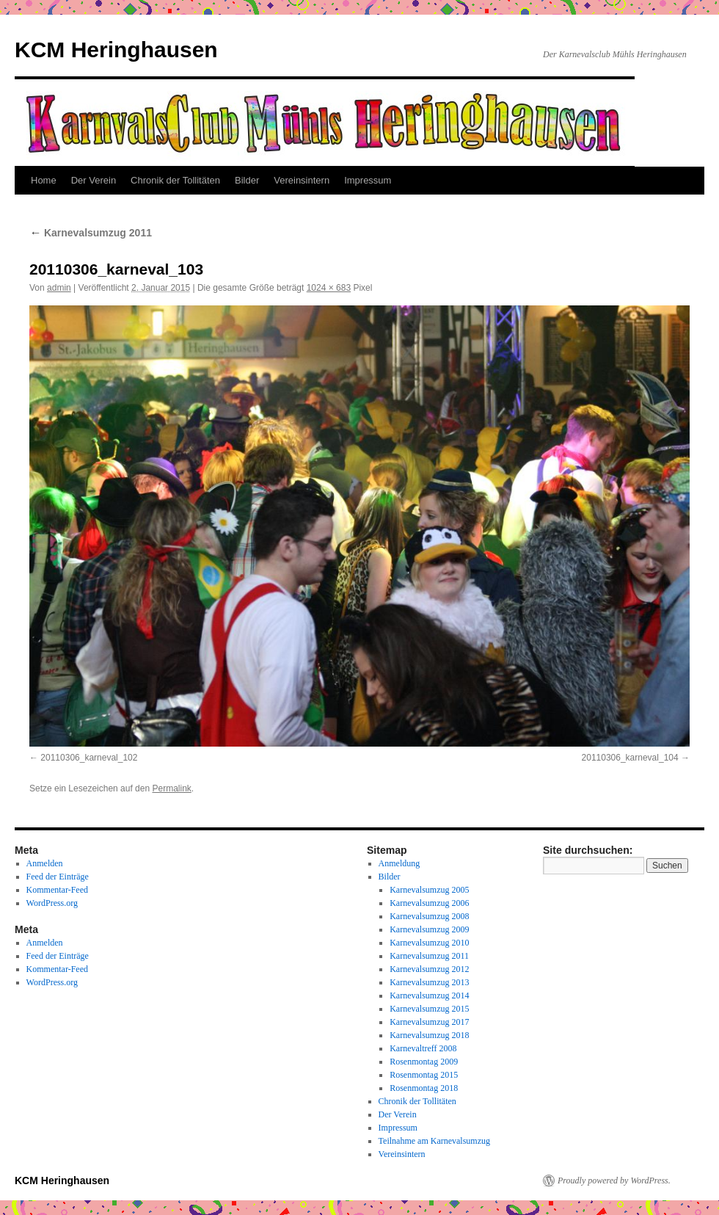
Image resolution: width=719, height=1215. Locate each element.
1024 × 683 (329, 288)
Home (43, 180)
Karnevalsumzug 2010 (429, 942)
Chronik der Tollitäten (175, 180)
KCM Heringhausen (116, 49)
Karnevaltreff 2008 (423, 1048)
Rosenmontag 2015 (424, 1075)
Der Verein (93, 180)
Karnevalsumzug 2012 (429, 969)
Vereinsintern (301, 180)
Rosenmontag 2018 (424, 1088)
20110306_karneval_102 (88, 757)
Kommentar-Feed (57, 890)
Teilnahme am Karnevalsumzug (434, 1141)
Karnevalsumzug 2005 (429, 890)
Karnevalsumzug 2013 (429, 982)
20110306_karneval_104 (630, 757)
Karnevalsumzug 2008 (429, 916)
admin (59, 288)
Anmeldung (399, 863)
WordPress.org (52, 903)
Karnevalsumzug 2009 (429, 929)
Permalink (171, 788)
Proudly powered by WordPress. (614, 1180)
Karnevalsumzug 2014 (429, 995)
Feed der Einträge (57, 876)
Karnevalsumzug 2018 (429, 1035)
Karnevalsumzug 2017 (429, 1022)
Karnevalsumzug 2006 (429, 903)
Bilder (247, 180)
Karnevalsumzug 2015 (429, 1009)
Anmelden (44, 863)
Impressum (367, 180)
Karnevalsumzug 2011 (90, 233)
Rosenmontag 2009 (424, 1061)
